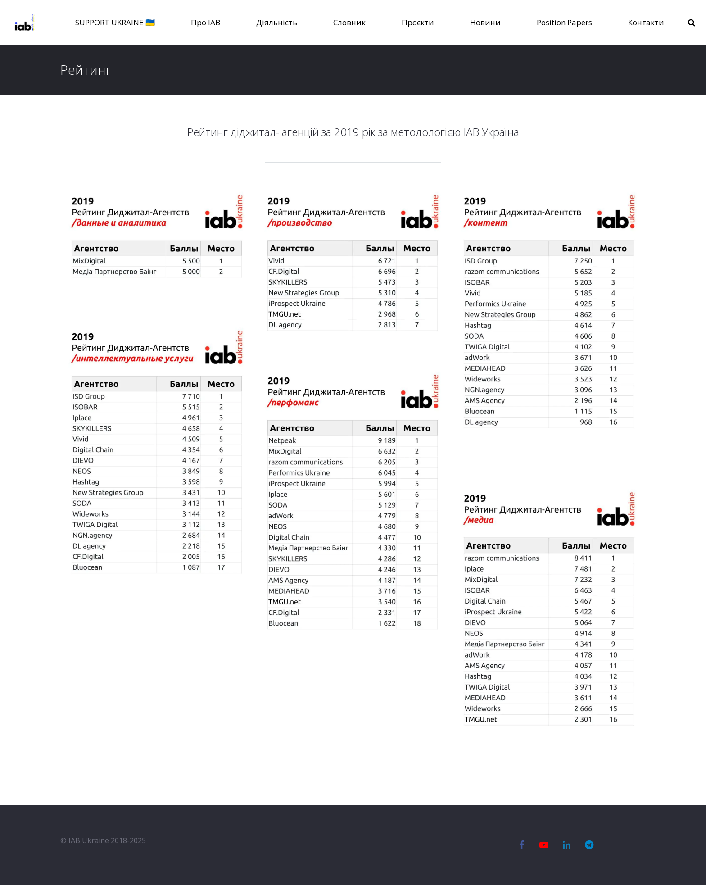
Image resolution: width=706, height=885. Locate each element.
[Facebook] (521, 845)
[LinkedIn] (566, 845)
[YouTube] (544, 845)
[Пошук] (693, 23)
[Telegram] (589, 845)
